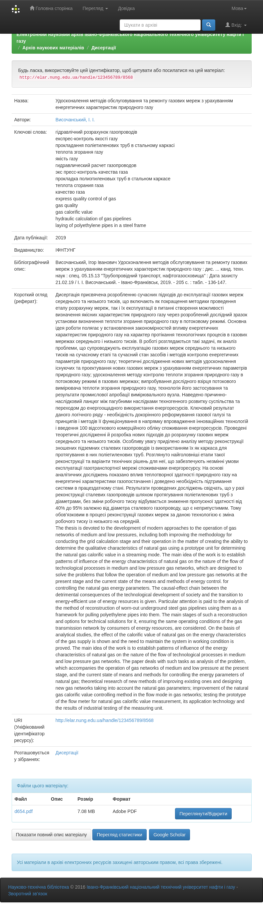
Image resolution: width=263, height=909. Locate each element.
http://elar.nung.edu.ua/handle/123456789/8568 (105, 720)
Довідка (126, 8)
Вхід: (235, 25)
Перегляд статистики (119, 834)
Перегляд (95, 8)
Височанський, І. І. (75, 119)
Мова (239, 8)
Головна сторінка (51, 8)
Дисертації (103, 47)
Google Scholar (169, 834)
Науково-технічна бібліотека (38, 887)
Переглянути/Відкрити (203, 813)
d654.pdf (24, 811)
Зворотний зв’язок (27, 893)
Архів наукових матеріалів (53, 47)
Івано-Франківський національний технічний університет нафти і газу (161, 887)
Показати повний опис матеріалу (51, 834)
